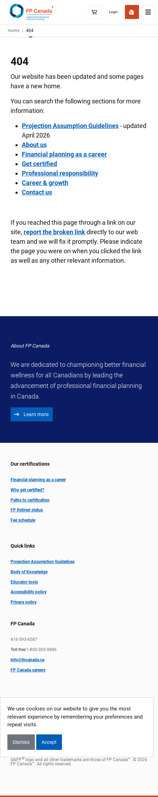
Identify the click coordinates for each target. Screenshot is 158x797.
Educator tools (24, 582)
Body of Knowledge (29, 571)
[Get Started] (132, 12)
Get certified (39, 163)
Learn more (31, 414)
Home (13, 30)
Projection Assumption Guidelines (43, 561)
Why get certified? (27, 489)
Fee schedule (23, 520)
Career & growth (45, 182)
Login (113, 12)
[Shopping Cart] (95, 12)
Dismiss (21, 742)
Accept (49, 742)
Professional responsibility (60, 173)
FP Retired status (27, 510)
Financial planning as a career (64, 154)
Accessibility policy (28, 591)
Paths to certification (30, 500)
